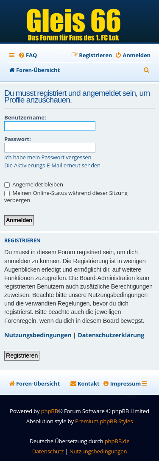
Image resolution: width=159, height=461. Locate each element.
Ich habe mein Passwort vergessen (47, 157)
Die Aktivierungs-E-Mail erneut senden (52, 165)
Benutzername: (25, 117)
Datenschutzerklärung (111, 335)
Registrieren (22, 355)
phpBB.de (117, 441)
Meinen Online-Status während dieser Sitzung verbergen (66, 196)
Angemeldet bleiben (33, 184)
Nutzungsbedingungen (38, 335)
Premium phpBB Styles (104, 421)
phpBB (49, 411)
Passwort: (17, 139)
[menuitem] (27, 55)
